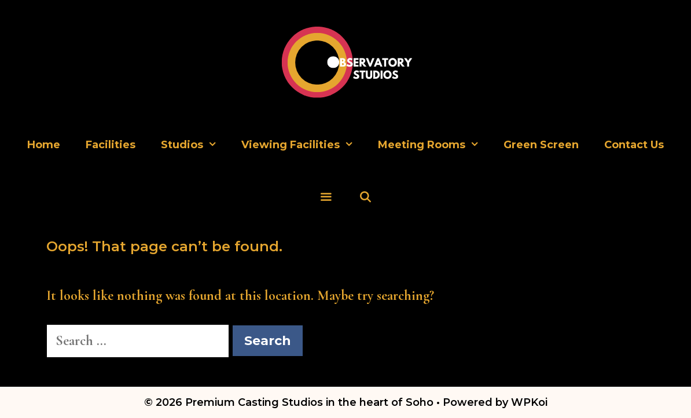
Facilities (110, 144)
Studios (195, 145)
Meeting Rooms (434, 145)
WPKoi (529, 402)
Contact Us (634, 144)
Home (43, 144)
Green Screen (541, 144)
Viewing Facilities (303, 145)
